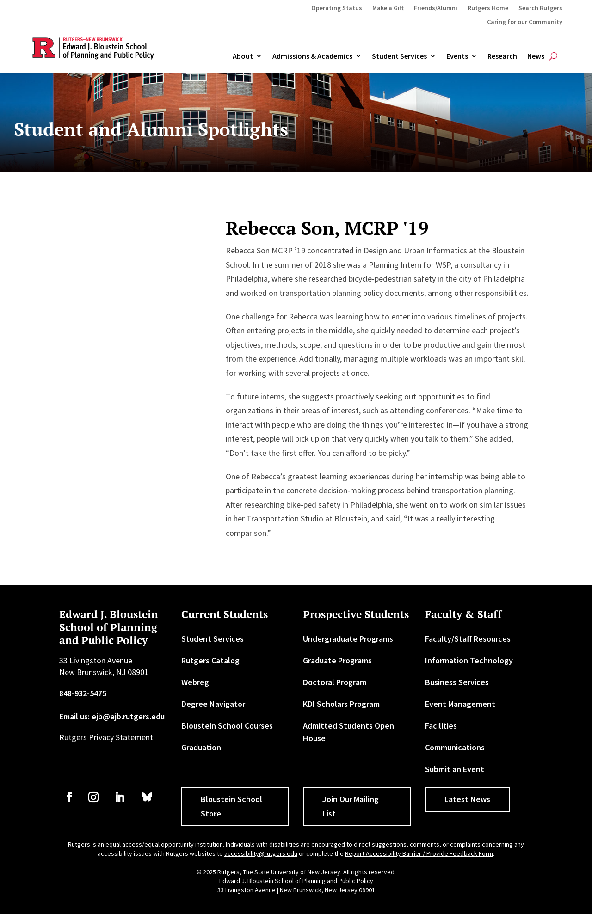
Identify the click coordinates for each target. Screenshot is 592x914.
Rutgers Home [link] (488, 8)
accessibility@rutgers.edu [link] (260, 853)
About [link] (243, 56)
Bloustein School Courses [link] (227, 725)
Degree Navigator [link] (213, 704)
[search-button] (553, 56)
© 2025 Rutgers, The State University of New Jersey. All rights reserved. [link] (296, 872)
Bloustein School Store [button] (231, 806)
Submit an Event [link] (454, 769)
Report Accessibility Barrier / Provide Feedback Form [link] (419, 853)
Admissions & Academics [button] (312, 56)
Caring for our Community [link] (524, 22)
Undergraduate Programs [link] (348, 638)
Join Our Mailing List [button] (350, 806)
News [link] (535, 56)
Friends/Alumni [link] (435, 8)
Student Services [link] (399, 56)
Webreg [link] (195, 682)
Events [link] (457, 56)
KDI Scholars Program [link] (341, 704)
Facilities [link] (441, 725)
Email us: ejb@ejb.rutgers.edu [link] (112, 716)
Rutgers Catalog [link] (210, 660)
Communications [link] (455, 747)
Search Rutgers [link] (540, 8)
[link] (69, 797)
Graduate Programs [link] (337, 660)
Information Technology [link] (469, 660)
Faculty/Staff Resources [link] (468, 638)
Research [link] (502, 56)
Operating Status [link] (336, 8)
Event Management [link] (460, 704)
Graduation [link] (201, 747)
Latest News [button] (467, 799)
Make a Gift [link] (388, 8)
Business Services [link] (457, 682)
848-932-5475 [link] (82, 693)
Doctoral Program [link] (334, 682)
